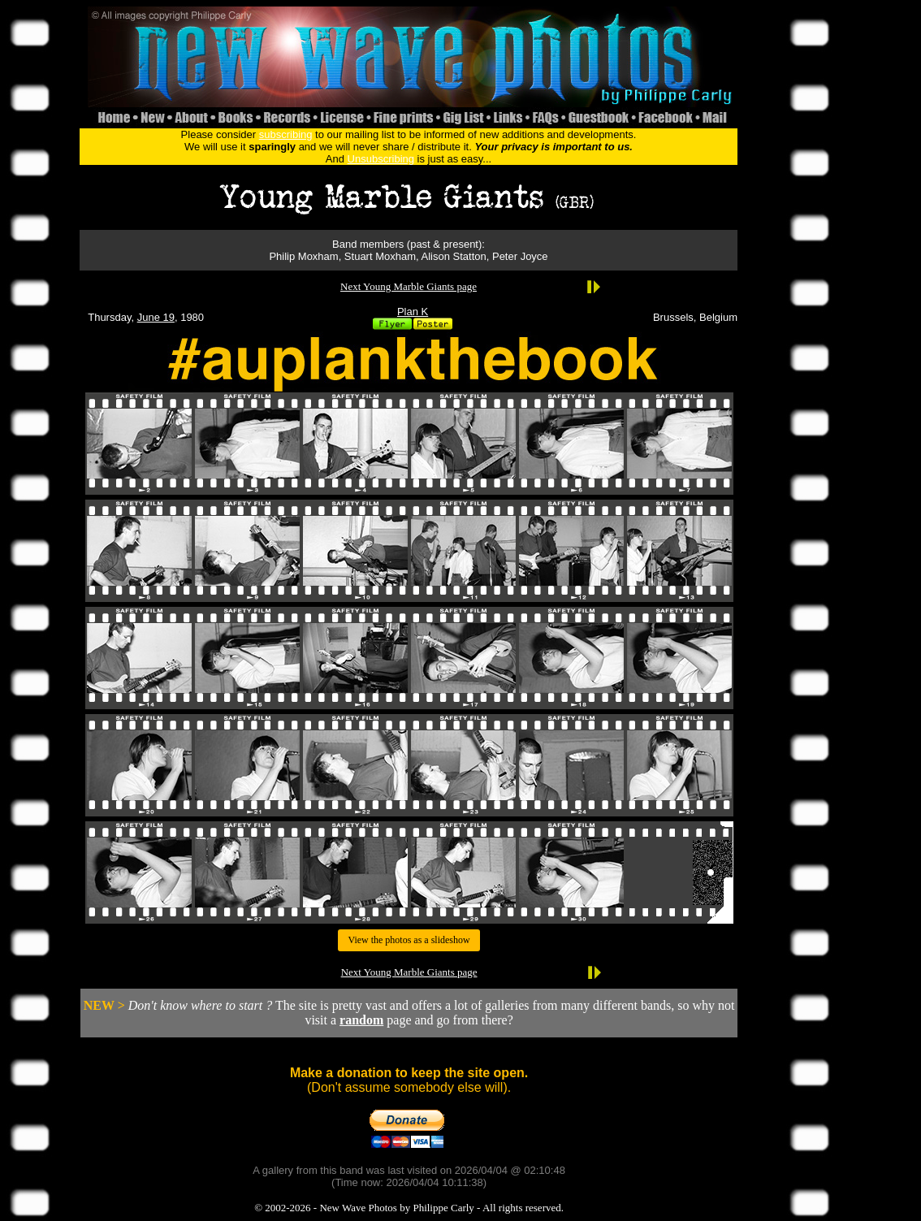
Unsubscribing (381, 159)
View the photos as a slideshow (408, 940)
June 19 (156, 317)
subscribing (286, 134)
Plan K (412, 311)
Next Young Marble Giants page (408, 286)
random (361, 1020)
